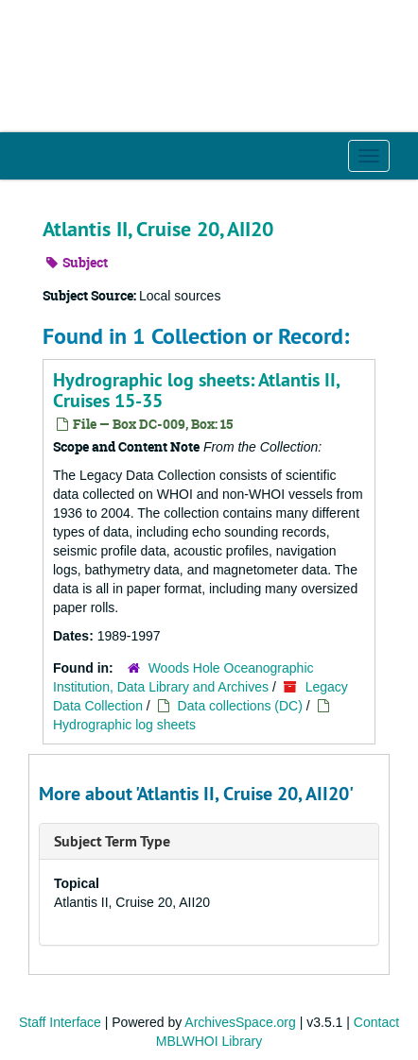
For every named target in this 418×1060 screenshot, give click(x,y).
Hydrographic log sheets (124, 724)
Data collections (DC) (240, 705)
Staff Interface (60, 1022)
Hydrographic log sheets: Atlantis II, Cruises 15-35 (196, 390)
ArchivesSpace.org (240, 1022)
